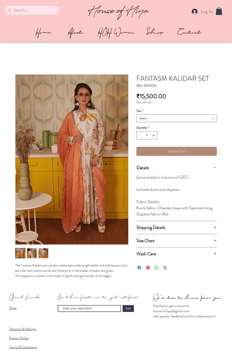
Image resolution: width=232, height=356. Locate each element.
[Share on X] (165, 267)
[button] (219, 11)
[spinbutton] (147, 135)
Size (139, 111)
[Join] (128, 308)
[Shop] (155, 32)
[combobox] (176, 118)
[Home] (43, 32)
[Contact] (189, 32)
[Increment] (154, 135)
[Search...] (32, 10)
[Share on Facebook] (139, 267)
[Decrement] (140, 135)
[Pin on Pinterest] (148, 267)
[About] (75, 32)
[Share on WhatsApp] (156, 267)
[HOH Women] (116, 32)
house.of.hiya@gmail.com (171, 311)
